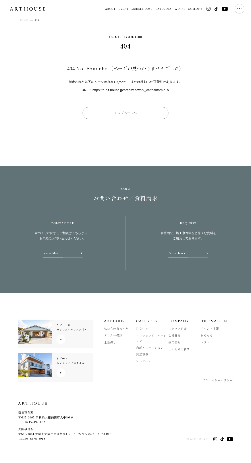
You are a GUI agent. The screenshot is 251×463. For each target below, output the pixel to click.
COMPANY (195, 9)
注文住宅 (142, 328)
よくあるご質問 (179, 349)
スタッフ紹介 (177, 328)
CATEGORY (163, 9)
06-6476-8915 (35, 439)
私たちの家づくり (116, 328)
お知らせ (207, 335)
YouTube (143, 361)
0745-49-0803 (35, 422)
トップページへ (125, 113)
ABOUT (110, 9)
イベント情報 (210, 328)
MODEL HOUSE (141, 9)
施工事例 (142, 354)
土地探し (110, 342)
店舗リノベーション (150, 348)
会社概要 (174, 335)
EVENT (124, 9)
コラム (205, 342)
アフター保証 (113, 335)
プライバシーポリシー (217, 380)
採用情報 (174, 342)
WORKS (180, 9)
